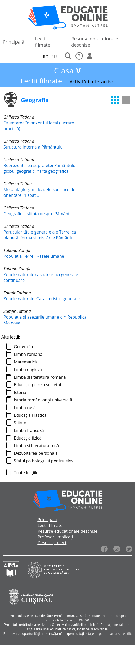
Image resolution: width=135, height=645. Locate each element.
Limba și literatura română (40, 377)
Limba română (28, 354)
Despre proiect (51, 543)
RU (54, 57)
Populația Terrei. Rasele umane (33, 256)
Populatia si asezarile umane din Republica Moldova (45, 320)
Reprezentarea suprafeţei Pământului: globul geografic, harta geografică (40, 168)
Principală (13, 42)
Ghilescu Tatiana (18, 117)
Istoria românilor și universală (43, 400)
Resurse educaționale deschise (67, 531)
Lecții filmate (42, 41)
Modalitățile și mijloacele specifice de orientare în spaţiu (39, 192)
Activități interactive (91, 81)
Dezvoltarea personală (36, 453)
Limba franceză (29, 430)
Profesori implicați (55, 537)
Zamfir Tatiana (17, 293)
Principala (47, 519)
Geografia (23, 347)
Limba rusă (25, 407)
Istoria (20, 392)
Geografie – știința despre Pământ (36, 213)
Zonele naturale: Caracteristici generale (41, 299)
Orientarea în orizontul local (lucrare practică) (38, 125)
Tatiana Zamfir (17, 250)
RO (45, 57)
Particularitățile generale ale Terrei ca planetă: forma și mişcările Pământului (40, 235)
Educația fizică (27, 438)
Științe (20, 423)
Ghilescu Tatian (17, 184)
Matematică (25, 362)
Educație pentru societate (39, 385)
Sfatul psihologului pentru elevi (44, 461)
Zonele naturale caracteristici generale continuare (40, 277)
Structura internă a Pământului (33, 147)
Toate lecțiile (26, 472)
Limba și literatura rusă (36, 445)
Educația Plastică (30, 415)
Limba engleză (28, 369)
